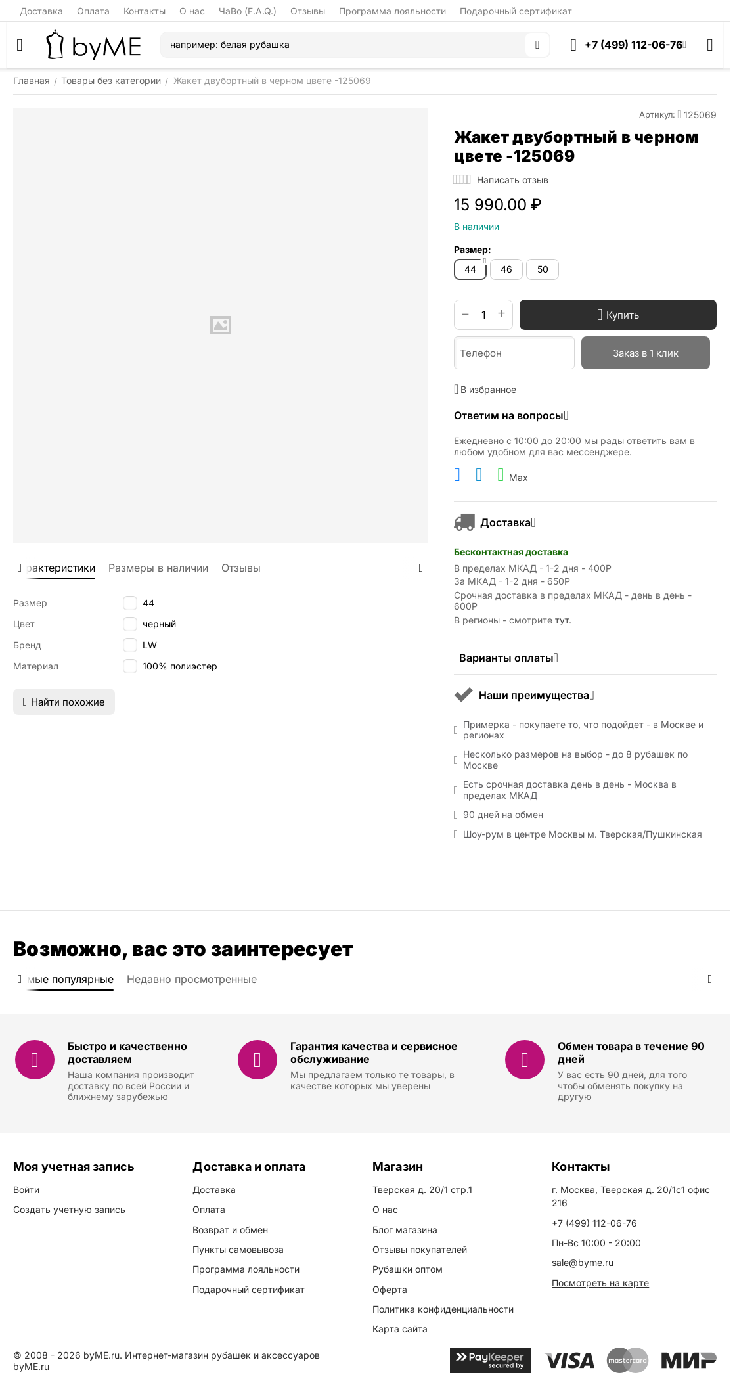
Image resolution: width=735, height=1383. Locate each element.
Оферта (389, 1289)
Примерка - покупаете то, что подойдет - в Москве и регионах (583, 730)
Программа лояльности (392, 10)
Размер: (472, 249)
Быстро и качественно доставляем (127, 1052)
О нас (192, 10)
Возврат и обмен (230, 1229)
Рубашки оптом (407, 1269)
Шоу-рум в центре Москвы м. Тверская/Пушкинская (582, 834)
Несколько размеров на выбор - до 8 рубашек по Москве (575, 760)
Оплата (93, 10)
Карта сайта (400, 1328)
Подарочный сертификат (516, 10)
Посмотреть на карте (600, 1282)
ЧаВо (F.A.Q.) (248, 10)
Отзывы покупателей (419, 1249)
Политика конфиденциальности (443, 1309)
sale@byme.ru (582, 1262)
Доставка (41, 10)
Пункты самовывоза (238, 1249)
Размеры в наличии (158, 567)
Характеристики (54, 567)
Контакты (144, 10)
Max (512, 475)
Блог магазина (404, 1229)
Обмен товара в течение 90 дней (631, 1052)
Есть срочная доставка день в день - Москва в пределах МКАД (570, 790)
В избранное (485, 389)
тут (562, 619)
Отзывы (307, 10)
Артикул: (657, 114)
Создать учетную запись (69, 1209)
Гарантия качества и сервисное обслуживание (374, 1052)
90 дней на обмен (503, 814)
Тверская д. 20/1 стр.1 (422, 1189)
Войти (26, 1189)
